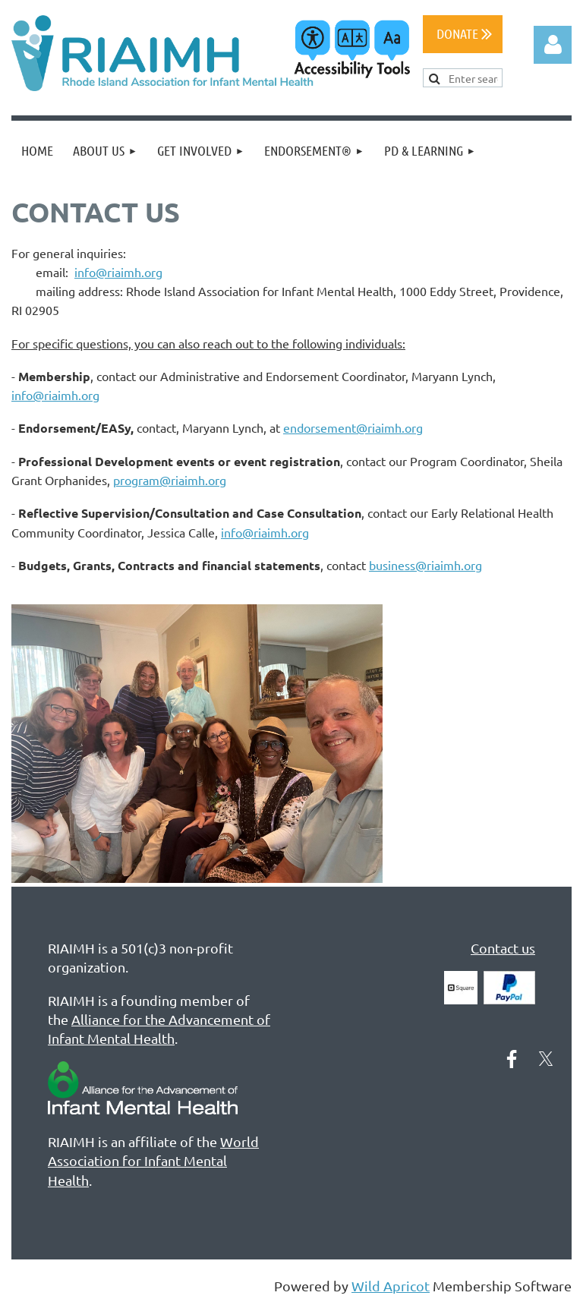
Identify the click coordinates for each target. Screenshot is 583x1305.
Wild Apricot (390, 1286)
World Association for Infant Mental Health (153, 1160)
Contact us (503, 948)
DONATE (464, 33)
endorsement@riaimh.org (353, 427)
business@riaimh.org (425, 564)
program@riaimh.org (169, 479)
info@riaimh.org (118, 271)
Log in (553, 45)
